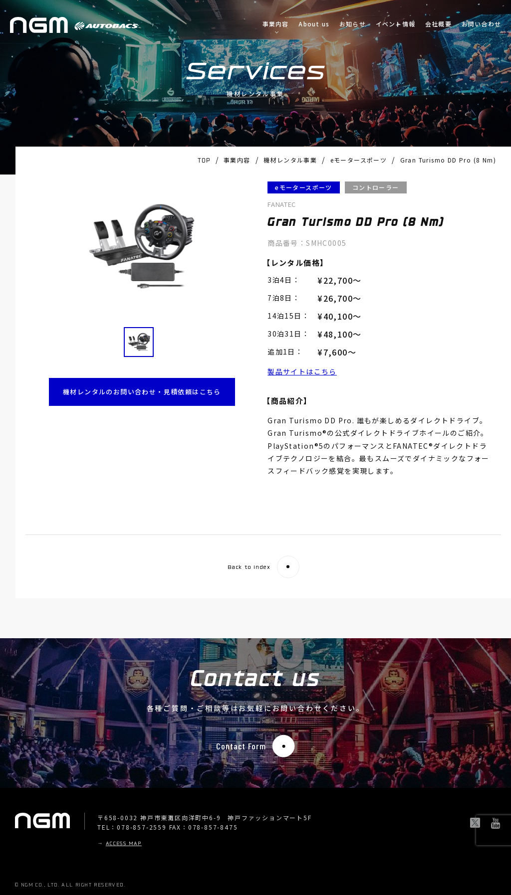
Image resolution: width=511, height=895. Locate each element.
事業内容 (275, 24)
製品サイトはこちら (302, 371)
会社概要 (438, 24)
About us (313, 24)
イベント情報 (395, 24)
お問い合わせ (481, 24)
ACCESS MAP (124, 844)
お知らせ (352, 24)
